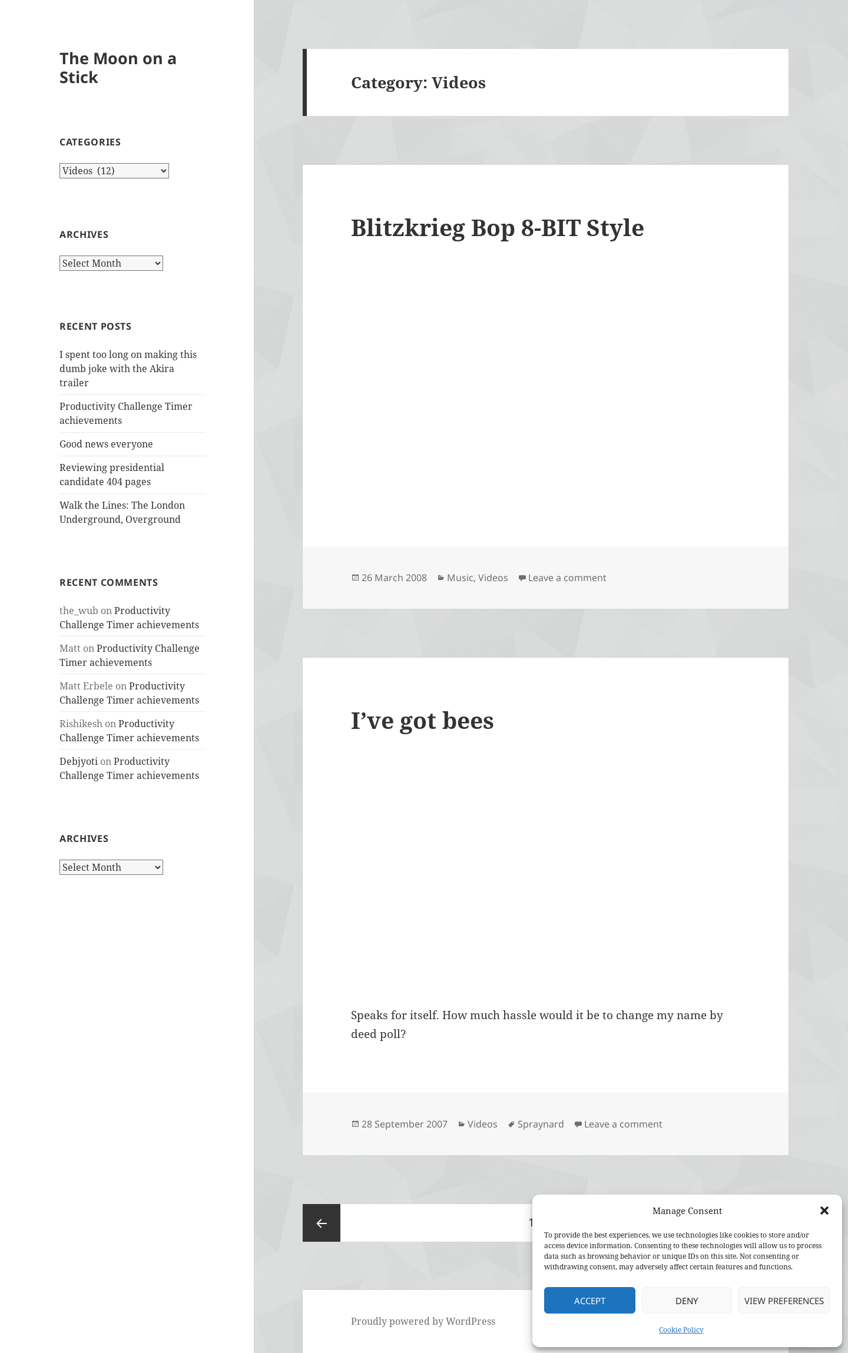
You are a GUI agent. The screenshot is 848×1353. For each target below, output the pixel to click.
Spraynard (541, 1123)
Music (460, 577)
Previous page (321, 1223)
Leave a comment (567, 577)
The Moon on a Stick (118, 67)
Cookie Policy (681, 1330)
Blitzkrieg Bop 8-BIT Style (497, 227)
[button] (824, 1210)
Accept (589, 1300)
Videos (493, 577)
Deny (686, 1300)
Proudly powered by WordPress (423, 1321)
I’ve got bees (422, 719)
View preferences (784, 1300)
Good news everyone (106, 443)
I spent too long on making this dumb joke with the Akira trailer (128, 368)
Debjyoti (78, 761)
